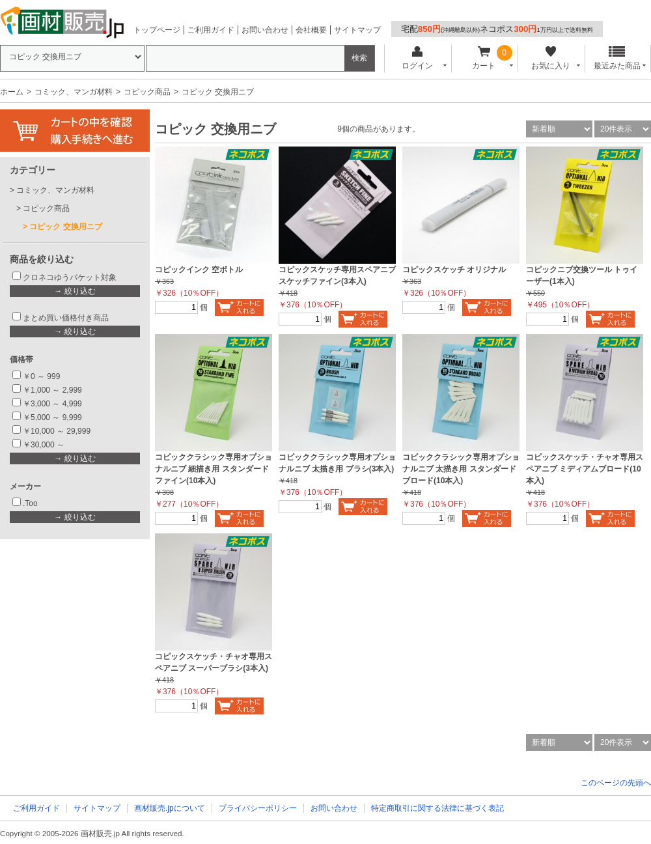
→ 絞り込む (74, 291)
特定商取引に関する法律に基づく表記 (437, 808)
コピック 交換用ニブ (65, 226)
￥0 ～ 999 (41, 376)
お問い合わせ (265, 30)
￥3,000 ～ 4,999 (52, 403)
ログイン (417, 58)
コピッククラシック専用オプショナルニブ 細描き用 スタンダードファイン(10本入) (213, 469)
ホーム (11, 91)
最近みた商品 (617, 58)
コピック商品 (147, 91)
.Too (30, 503)
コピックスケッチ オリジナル (454, 269)
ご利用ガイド (210, 30)
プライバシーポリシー (258, 808)
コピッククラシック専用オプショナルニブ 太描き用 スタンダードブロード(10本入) (460, 469)
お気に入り (550, 58)
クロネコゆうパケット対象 (70, 277)
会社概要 (311, 30)
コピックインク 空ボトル (199, 269)
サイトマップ (357, 30)
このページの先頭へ (616, 782)
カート (484, 58)
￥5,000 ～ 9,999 (52, 417)
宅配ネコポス (497, 29)
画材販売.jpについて (169, 808)
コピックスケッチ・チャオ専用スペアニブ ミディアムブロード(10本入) (584, 469)
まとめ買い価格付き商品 (66, 317)
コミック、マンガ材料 (74, 91)
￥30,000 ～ (44, 444)
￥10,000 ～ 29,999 (56, 431)
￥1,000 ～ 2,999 (52, 390)
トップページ (156, 30)
